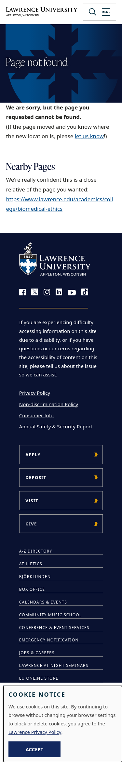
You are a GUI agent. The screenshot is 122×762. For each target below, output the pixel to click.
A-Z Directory (35, 551)
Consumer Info (36, 415)
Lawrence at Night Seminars (53, 665)
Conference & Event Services (54, 627)
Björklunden (35, 576)
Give (31, 524)
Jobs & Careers (37, 652)
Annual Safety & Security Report (55, 426)
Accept (34, 749)
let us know (89, 136)
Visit (31, 501)
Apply (33, 454)
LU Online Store (38, 678)
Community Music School (50, 615)
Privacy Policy (34, 392)
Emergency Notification (49, 640)
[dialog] (63, 724)
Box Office (32, 589)
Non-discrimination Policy (48, 404)
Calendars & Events (43, 602)
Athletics (30, 564)
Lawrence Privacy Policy (34, 732)
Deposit (35, 477)
